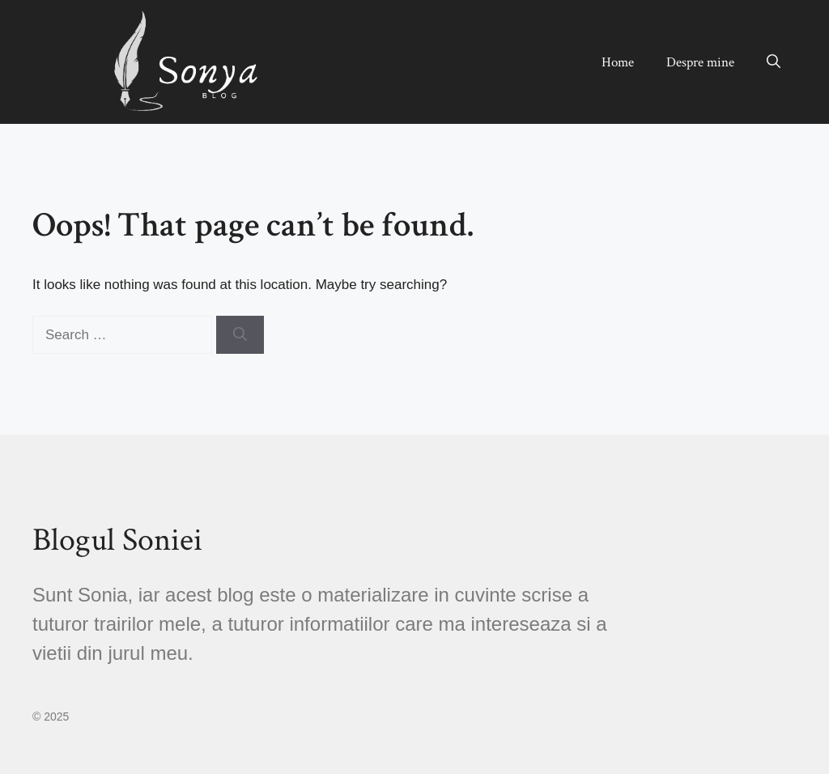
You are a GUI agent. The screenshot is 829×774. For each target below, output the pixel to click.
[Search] (240, 335)
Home (618, 62)
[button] (773, 62)
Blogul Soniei (117, 540)
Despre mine (700, 62)
